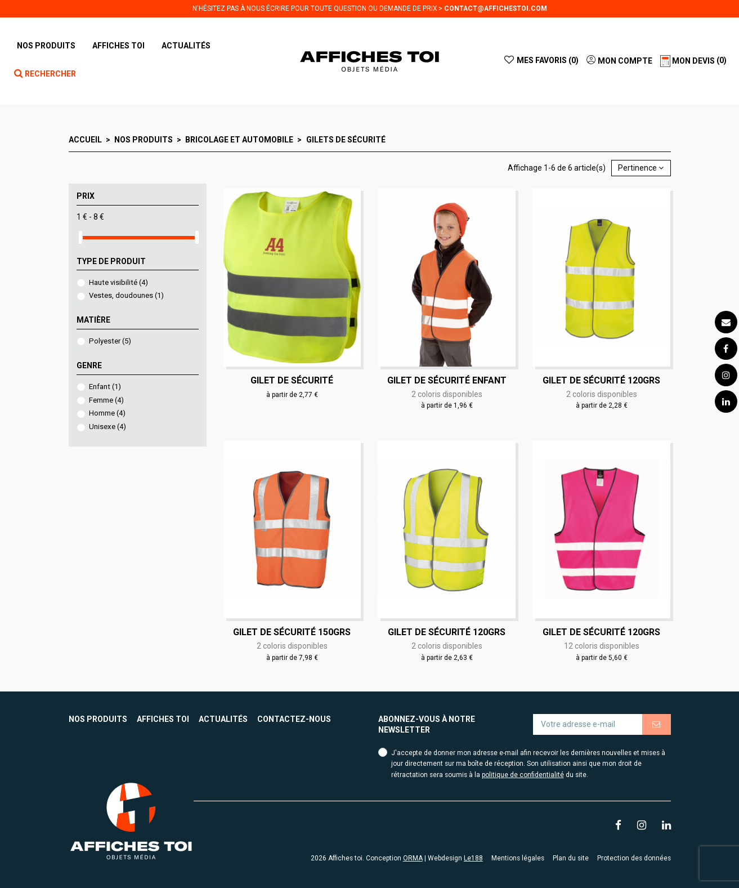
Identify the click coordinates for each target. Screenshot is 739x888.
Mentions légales (517, 858)
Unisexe (107, 426)
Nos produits (98, 719)
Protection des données (634, 858)
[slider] (80, 237)
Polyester (110, 341)
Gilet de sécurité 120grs (601, 380)
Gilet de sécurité (291, 380)
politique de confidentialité (523, 775)
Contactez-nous (294, 719)
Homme (107, 413)
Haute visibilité (118, 282)
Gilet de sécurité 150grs (292, 632)
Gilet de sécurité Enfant (447, 380)
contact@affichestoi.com (495, 8)
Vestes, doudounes (126, 295)
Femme (106, 400)
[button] (118, 46)
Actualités (223, 719)
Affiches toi (163, 719)
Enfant (105, 386)
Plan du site (571, 858)
